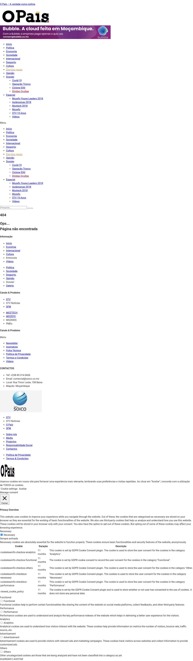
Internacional (13, 58)
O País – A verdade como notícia (17, 4)
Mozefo (16, 109)
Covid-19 (17, 80)
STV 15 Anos (19, 113)
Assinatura (12, 346)
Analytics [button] (5, 619)
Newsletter (12, 343)
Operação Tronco (21, 84)
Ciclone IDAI (18, 87)
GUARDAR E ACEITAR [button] (11, 659)
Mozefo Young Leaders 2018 (27, 98)
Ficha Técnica (13, 350)
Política (10, 47)
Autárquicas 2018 (21, 102)
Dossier (10, 76)
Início (9, 44)
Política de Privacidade (18, 354)
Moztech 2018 (20, 105)
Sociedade (11, 55)
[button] (96, 123)
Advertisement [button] (8, 633)
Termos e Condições (17, 357)
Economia (11, 51)
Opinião (10, 73)
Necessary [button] (5, 531)
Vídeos (16, 116)
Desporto (11, 62)
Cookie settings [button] (9, 488)
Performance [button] (7, 608)
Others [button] (3, 648)
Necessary (9, 534)
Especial (10, 95)
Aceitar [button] (23, 488)
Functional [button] (5, 597)
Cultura (10, 66)
